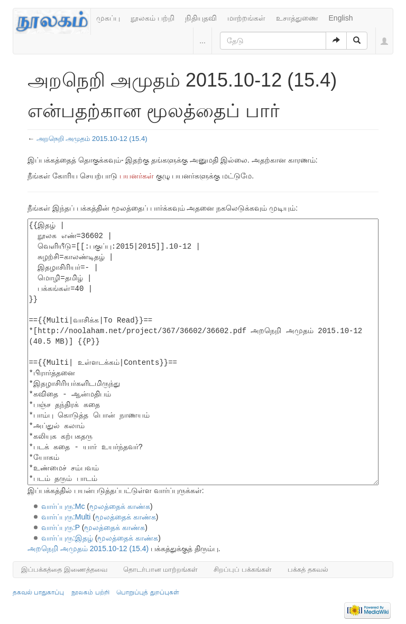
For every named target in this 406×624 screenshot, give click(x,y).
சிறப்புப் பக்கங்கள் (243, 569)
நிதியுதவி (201, 18)
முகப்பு (108, 18)
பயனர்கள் (136, 176)
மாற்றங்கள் (246, 18)
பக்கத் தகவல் (308, 569)
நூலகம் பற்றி (152, 18)
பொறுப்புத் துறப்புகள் (147, 592)
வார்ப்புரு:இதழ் (67, 538)
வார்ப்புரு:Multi (65, 517)
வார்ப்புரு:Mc (63, 506)
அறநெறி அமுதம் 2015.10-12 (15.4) (91, 139)
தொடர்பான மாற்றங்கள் (160, 569)
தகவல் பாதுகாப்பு (38, 592)
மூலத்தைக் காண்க (119, 506)
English (341, 18)
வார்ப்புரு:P (60, 527)
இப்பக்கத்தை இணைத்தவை (64, 569)
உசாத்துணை (297, 18)
